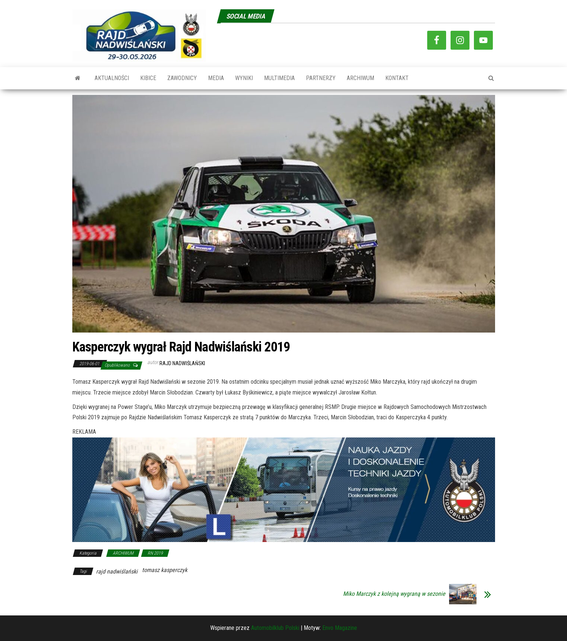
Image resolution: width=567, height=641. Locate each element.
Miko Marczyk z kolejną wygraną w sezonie (394, 594)
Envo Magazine (339, 627)
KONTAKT (397, 78)
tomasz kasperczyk (164, 570)
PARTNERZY (321, 78)
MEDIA (216, 78)
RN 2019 (155, 553)
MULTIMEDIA (279, 78)
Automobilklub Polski (275, 627)
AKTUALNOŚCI (112, 78)
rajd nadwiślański (117, 571)
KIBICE (148, 78)
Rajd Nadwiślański (182, 363)
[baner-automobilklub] (283, 489)
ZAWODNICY (182, 78)
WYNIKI (244, 78)
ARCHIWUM (360, 78)
